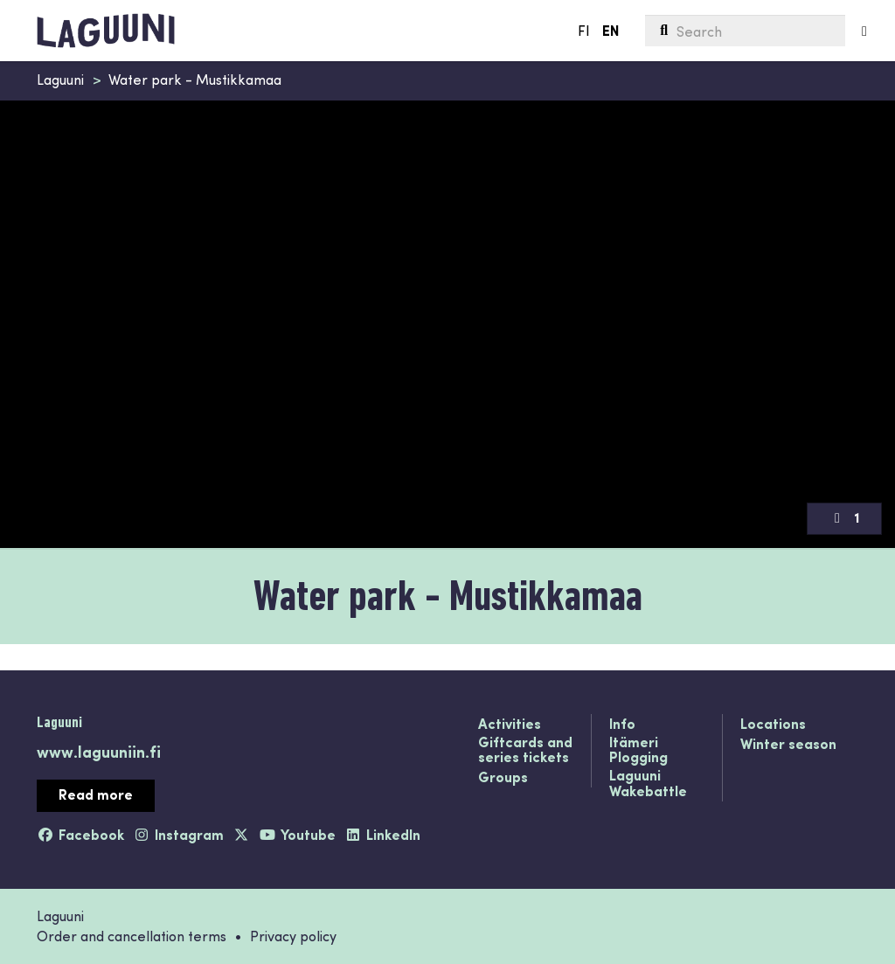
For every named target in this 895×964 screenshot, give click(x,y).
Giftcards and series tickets (525, 750)
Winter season (788, 744)
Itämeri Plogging (638, 750)
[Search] (745, 30)
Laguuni (60, 79)
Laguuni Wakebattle (648, 783)
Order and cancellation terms (131, 935)
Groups (503, 778)
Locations (773, 724)
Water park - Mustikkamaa (194, 79)
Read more (96, 794)
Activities (509, 724)
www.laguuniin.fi (99, 751)
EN (610, 30)
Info (622, 724)
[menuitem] (745, 30)
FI (584, 30)
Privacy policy (293, 935)
